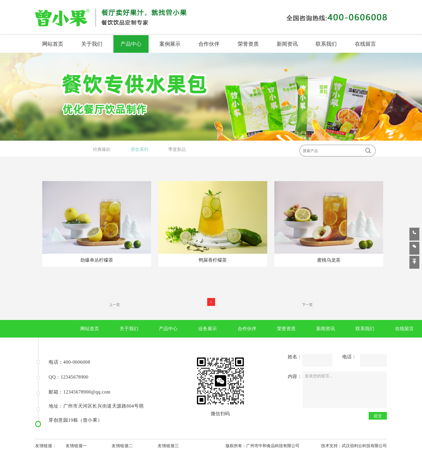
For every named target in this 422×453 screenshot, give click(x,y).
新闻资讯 (287, 44)
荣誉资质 (248, 44)
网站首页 (52, 44)
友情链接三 (168, 446)
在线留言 (365, 44)
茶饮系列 (139, 149)
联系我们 (326, 44)
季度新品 (177, 149)
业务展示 (207, 328)
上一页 (114, 305)
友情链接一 (76, 446)
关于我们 (91, 44)
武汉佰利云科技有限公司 (364, 446)
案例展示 (170, 44)
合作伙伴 (208, 44)
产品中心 (131, 44)
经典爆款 (101, 149)
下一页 (307, 305)
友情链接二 (122, 446)
